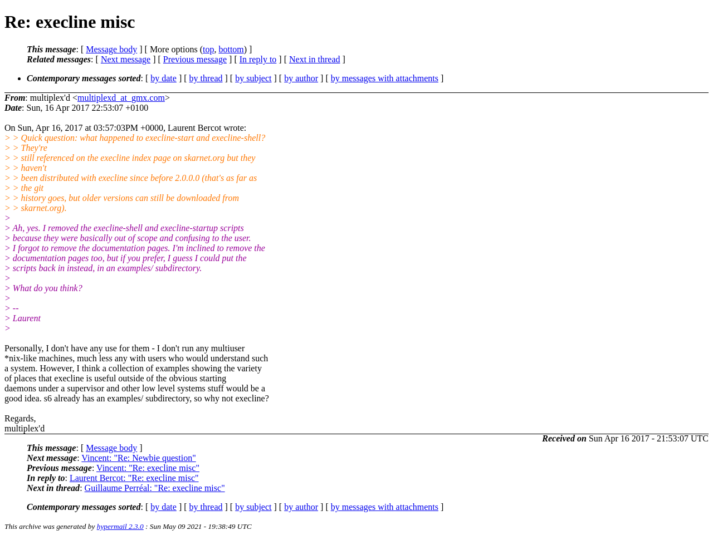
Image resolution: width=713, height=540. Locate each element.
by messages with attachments (384, 78)
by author (301, 78)
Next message (125, 59)
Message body (111, 49)
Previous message (195, 59)
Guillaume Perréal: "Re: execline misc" (155, 488)
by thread (206, 78)
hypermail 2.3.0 (120, 526)
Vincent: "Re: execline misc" (147, 468)
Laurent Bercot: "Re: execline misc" (134, 478)
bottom (230, 49)
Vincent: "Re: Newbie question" (138, 458)
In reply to (258, 59)
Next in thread (314, 59)
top (208, 49)
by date (163, 78)
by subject (253, 78)
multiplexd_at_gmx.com (121, 97)
